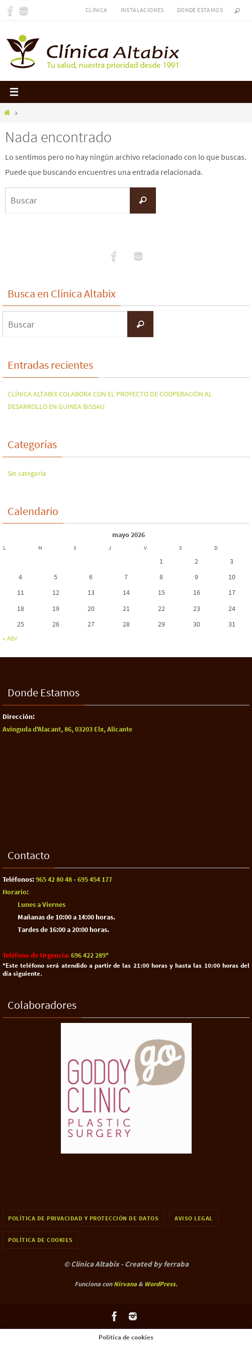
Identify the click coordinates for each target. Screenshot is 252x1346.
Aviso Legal (194, 1218)
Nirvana (125, 1284)
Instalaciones (142, 10)
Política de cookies (40, 1240)
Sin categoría (27, 473)
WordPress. (161, 1284)
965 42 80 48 (53, 879)
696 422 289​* (90, 955)
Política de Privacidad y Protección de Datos (83, 1218)
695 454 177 (94, 879)
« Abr (10, 638)
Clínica (97, 10)
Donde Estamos (200, 10)
